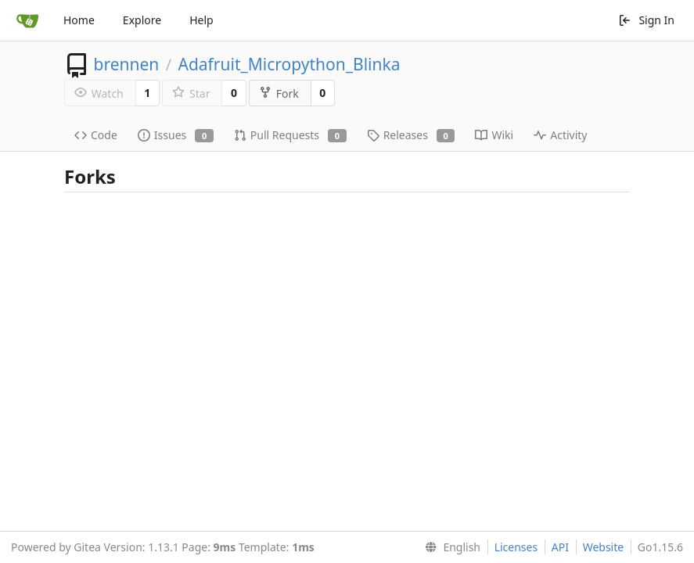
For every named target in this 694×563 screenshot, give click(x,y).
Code (95, 134)
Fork (279, 93)
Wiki (494, 134)
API (560, 547)
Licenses (516, 547)
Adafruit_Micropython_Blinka (289, 64)
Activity (560, 134)
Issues (176, 134)
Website (603, 547)
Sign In (646, 20)
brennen (126, 64)
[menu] (449, 547)
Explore (142, 20)
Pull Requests (290, 134)
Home (79, 20)
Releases (411, 134)
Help (201, 20)
